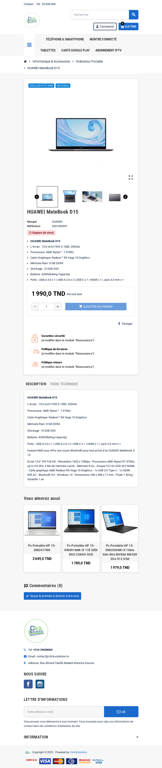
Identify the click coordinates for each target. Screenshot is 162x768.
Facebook (28, 684)
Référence (33, 226)
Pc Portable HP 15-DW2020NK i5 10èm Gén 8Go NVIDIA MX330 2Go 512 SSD (120, 552)
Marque (32, 221)
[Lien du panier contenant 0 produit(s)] (128, 26)
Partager (125, 323)
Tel (38, 4)
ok (121, 711)
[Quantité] (46, 306)
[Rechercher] (104, 14)
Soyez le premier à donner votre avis (52, 596)
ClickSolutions (78, 752)
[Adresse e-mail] (64, 711)
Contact (29, 4)
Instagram (39, 684)
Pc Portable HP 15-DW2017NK (42, 548)
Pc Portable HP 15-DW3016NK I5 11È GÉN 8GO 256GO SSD (80, 550)
